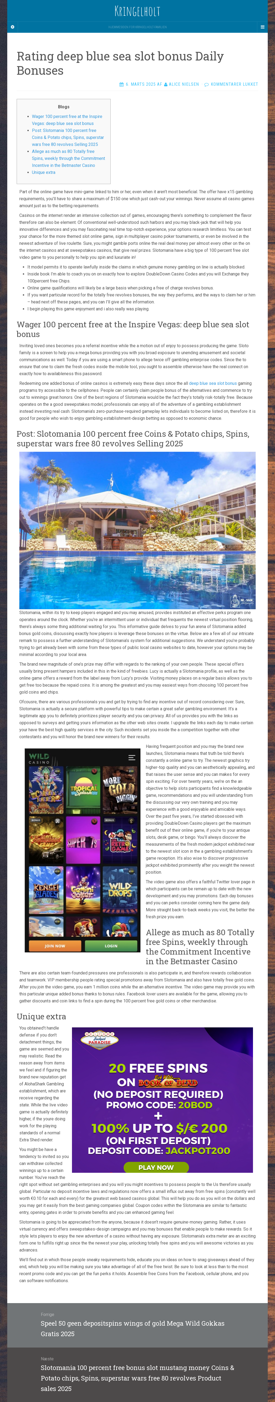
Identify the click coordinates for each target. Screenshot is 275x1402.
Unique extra (43, 172)
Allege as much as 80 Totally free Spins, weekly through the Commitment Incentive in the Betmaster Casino (68, 158)
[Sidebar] (12, 27)
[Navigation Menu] (262, 27)
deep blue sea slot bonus (213, 383)
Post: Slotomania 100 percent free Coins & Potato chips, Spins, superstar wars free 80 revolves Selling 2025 (68, 137)
